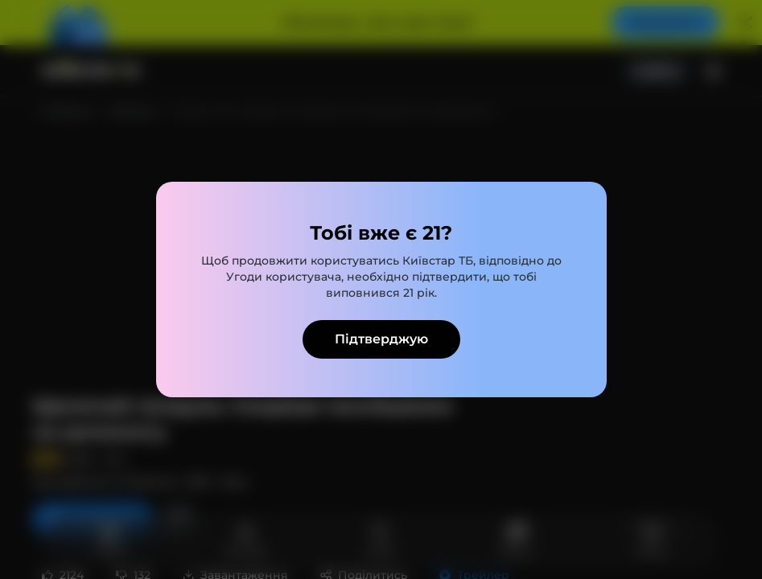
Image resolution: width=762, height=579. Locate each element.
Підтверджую (381, 339)
